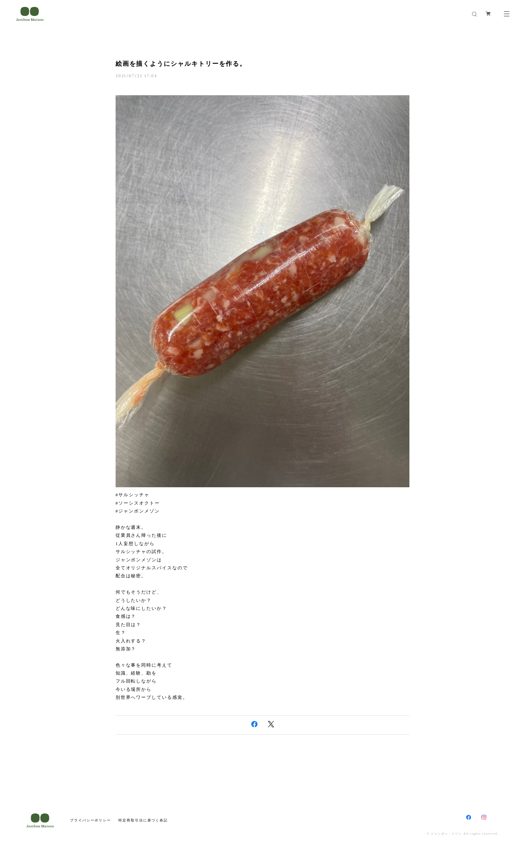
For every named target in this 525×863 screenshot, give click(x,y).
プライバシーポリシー (90, 820)
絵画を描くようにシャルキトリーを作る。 (181, 63)
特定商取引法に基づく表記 (143, 820)
